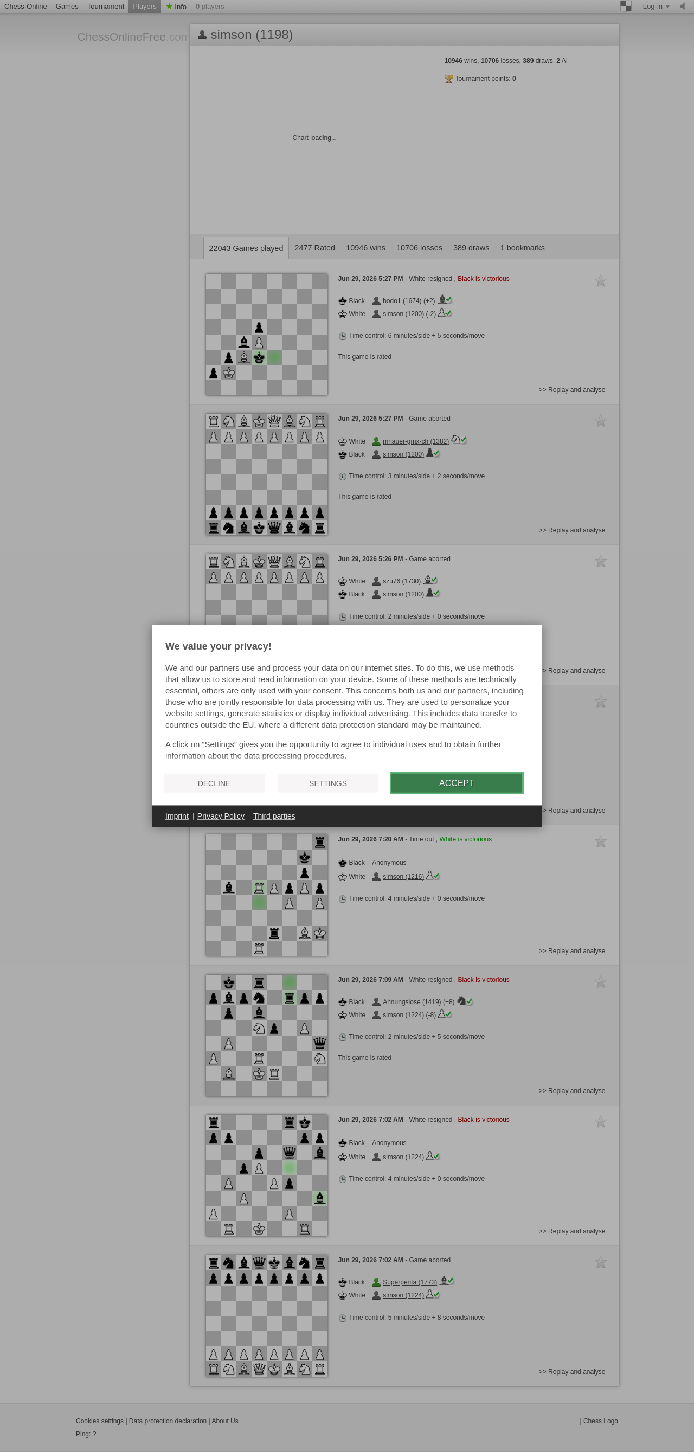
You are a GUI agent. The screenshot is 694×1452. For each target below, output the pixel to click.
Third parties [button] (274, 816)
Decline (214, 783)
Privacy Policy (221, 816)
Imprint (177, 816)
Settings (328, 783)
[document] (347, 702)
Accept (456, 782)
